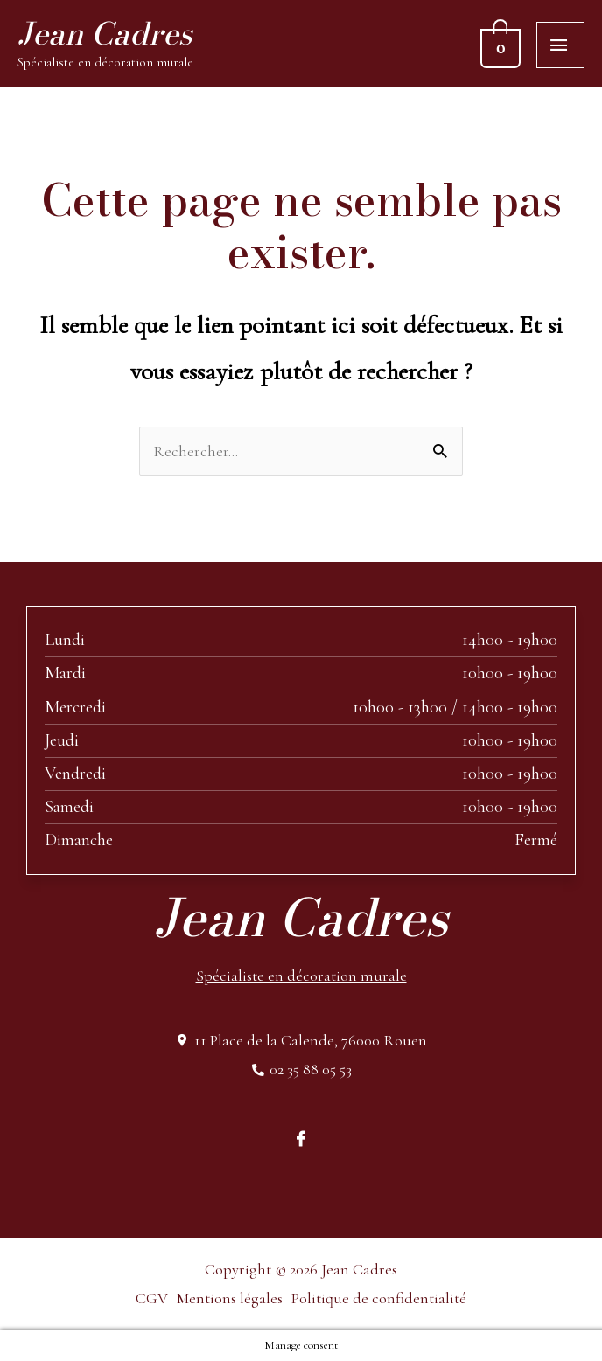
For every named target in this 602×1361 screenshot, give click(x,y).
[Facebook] (301, 1137)
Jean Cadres (105, 33)
